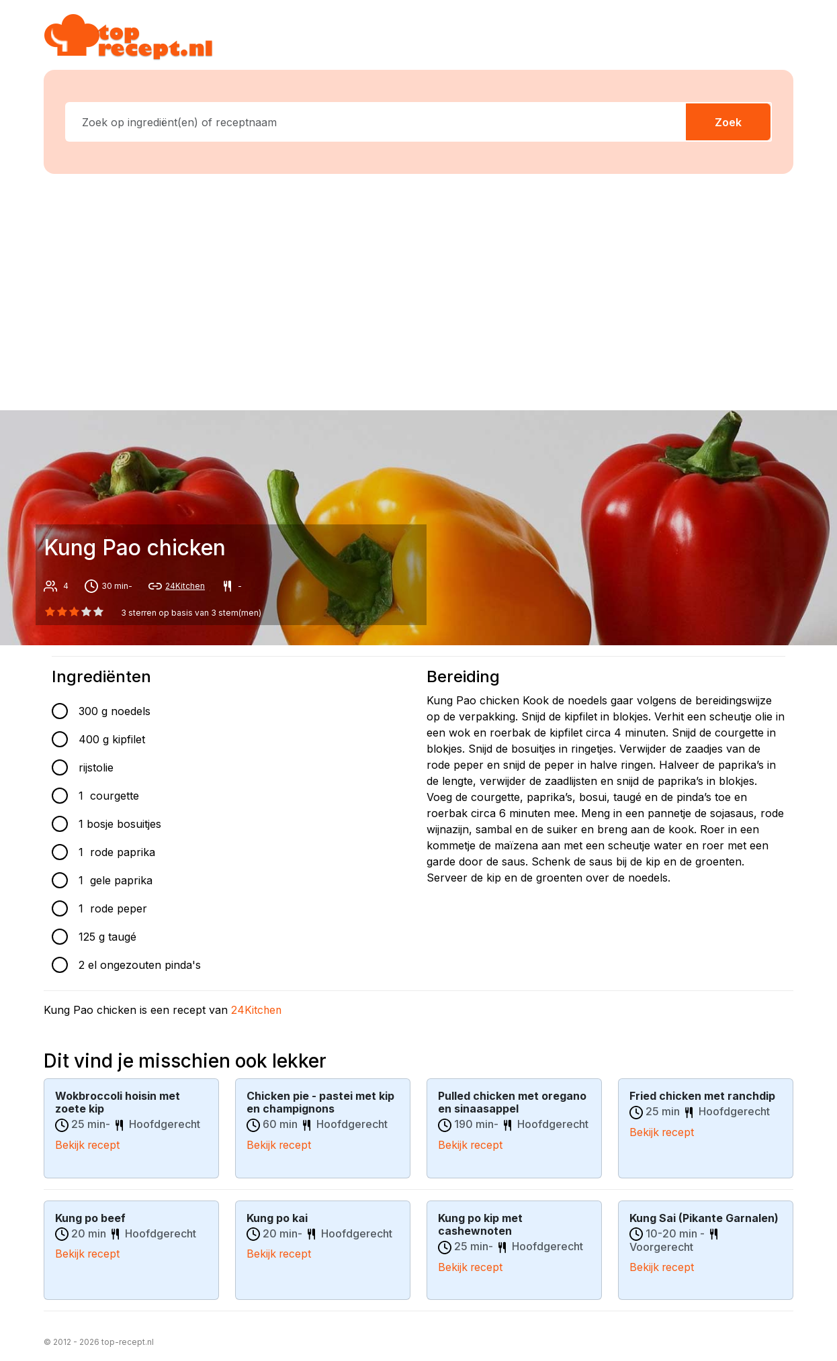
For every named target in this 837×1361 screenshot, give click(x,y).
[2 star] (74, 612)
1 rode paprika (117, 852)
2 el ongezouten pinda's (140, 965)
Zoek (728, 122)
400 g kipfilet (112, 739)
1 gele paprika (115, 880)
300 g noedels (114, 711)
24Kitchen (185, 586)
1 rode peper (113, 908)
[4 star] (99, 612)
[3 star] (87, 612)
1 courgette (109, 795)
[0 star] (50, 612)
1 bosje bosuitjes (120, 824)
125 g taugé (107, 936)
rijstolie (96, 767)
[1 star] (62, 612)
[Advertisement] (426, 289)
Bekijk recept (88, 1144)
